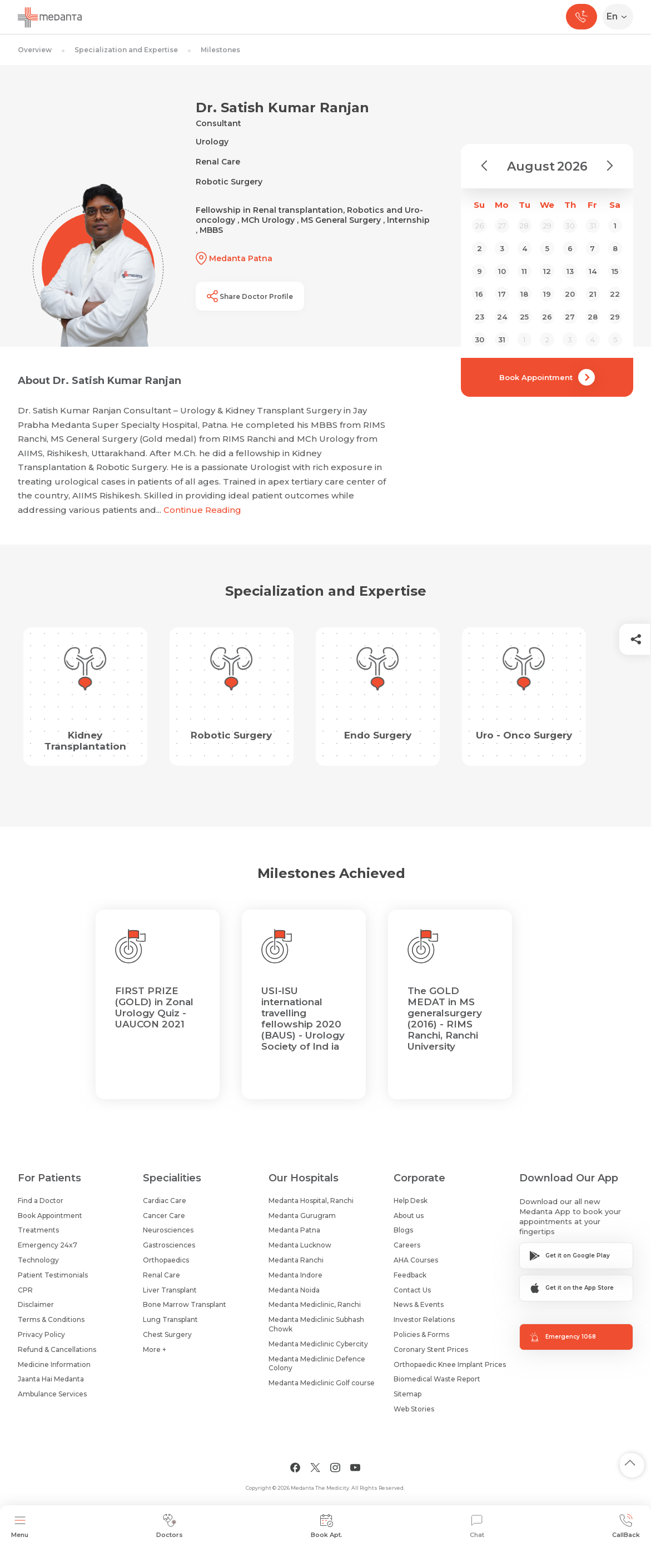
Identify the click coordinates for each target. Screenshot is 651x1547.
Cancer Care (164, 1215)
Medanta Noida (294, 1290)
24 (502, 316)
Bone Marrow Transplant (184, 1304)
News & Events (419, 1304)
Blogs (403, 1230)
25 (524, 316)
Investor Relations (424, 1319)
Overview (35, 50)
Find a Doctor (40, 1200)
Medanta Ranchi (296, 1260)
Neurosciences (168, 1230)
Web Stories (414, 1409)
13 (570, 271)
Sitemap (407, 1394)
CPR (25, 1290)
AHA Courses (416, 1260)
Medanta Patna (294, 1230)
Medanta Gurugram (302, 1215)
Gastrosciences (169, 1245)
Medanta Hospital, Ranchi (311, 1200)
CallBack (626, 1526)
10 (502, 271)
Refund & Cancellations (57, 1349)
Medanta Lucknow (300, 1245)
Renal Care (161, 1275)
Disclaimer (36, 1304)
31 (501, 339)
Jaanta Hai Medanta (51, 1379)
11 (524, 271)
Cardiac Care (164, 1200)
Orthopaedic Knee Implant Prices (450, 1364)
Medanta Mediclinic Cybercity (318, 1344)
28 (593, 316)
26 (547, 316)
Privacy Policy (41, 1334)
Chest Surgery (167, 1334)
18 (524, 294)
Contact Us (412, 1290)
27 (570, 316)
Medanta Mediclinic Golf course (322, 1383)
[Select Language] (620, 16)
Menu (19, 1526)
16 (479, 294)
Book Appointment (547, 377)
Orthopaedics (166, 1260)
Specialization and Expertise (126, 50)
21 (593, 294)
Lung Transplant (170, 1319)
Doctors (169, 1526)
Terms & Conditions (51, 1319)
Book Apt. (326, 1526)
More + (154, 1349)
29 (615, 316)
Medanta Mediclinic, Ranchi (315, 1304)
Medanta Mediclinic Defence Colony (317, 1364)
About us (409, 1215)
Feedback (410, 1275)
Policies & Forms (421, 1334)
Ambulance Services (52, 1394)
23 (479, 316)
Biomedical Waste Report (437, 1379)
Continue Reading (202, 510)
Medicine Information (54, 1364)
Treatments (38, 1230)
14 (593, 271)
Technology (38, 1260)
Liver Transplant (170, 1290)
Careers (407, 1245)
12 (547, 271)
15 (615, 271)
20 (570, 294)
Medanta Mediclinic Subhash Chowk (316, 1324)
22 (615, 294)
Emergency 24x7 (47, 1245)
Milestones (220, 50)
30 (479, 339)
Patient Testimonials (53, 1275)
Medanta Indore (295, 1275)
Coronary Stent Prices (431, 1349)
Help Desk (411, 1200)
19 (547, 294)
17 (502, 294)
